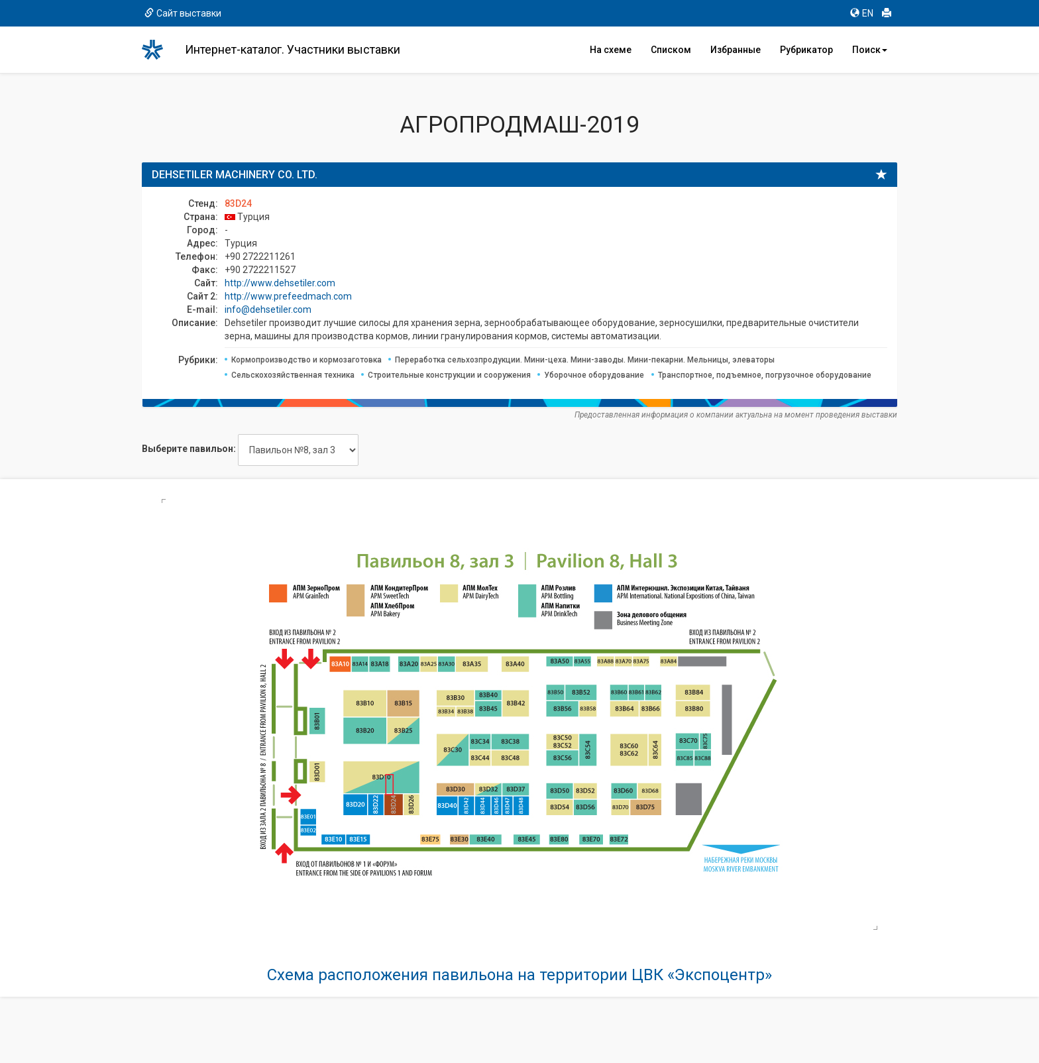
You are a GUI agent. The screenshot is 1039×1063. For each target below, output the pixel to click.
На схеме (610, 49)
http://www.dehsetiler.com (280, 283)
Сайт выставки (182, 13)
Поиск (869, 49)
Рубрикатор (806, 49)
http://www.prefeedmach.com (288, 296)
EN (861, 13)
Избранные (735, 49)
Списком (671, 49)
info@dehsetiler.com (268, 309)
